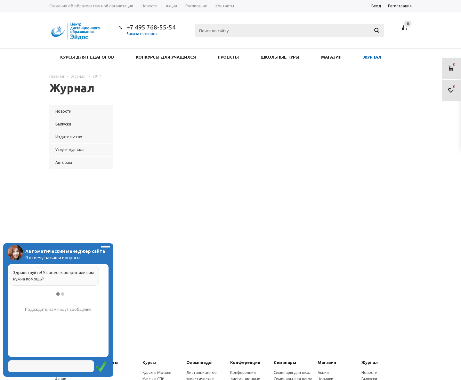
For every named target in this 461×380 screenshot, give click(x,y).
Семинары (285, 362)
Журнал (372, 57)
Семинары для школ (292, 372)
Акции (323, 372)
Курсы (149, 362)
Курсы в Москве (156, 372)
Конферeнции (245, 362)
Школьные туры (280, 57)
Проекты (228, 57)
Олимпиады (199, 362)
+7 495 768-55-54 (151, 27)
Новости (369, 372)
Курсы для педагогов (87, 57)
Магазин (331, 57)
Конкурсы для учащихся (166, 57)
